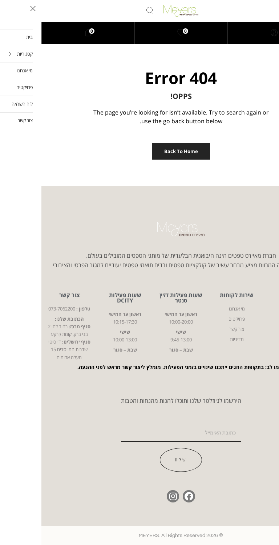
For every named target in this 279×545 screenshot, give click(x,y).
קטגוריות (251, 294)
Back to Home (140, 151)
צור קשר (28, 294)
